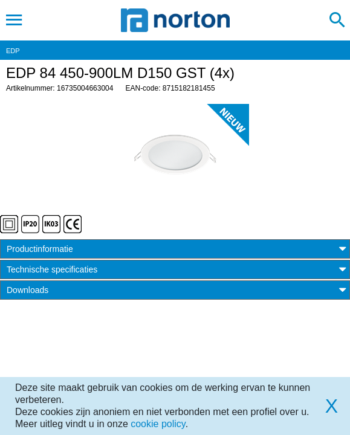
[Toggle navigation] (14, 20)
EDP (13, 50)
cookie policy (158, 424)
